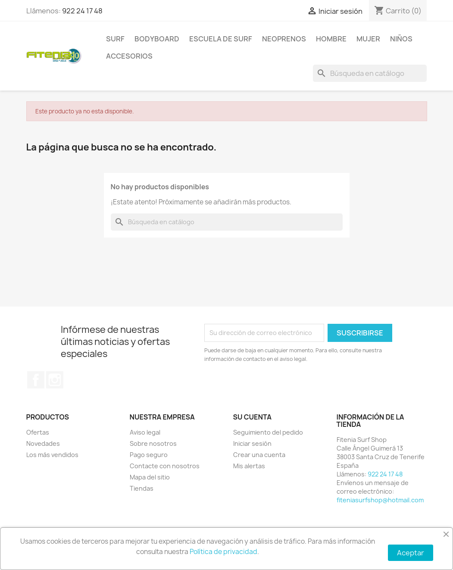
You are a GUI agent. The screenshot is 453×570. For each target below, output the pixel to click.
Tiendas (141, 488)
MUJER (368, 39)
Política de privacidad (223, 551)
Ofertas (37, 432)
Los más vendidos (52, 455)
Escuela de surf (220, 39)
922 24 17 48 (82, 11)
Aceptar (410, 552)
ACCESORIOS (129, 56)
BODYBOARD (156, 39)
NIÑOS (401, 39)
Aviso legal (145, 432)
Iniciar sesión (252, 443)
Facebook (35, 379)
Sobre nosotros (153, 443)
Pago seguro (149, 455)
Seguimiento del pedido (268, 432)
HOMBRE (331, 39)
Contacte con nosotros (165, 466)
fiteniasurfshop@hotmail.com (380, 500)
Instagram (54, 379)
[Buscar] (370, 73)
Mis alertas (249, 466)
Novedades (43, 443)
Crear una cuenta (259, 455)
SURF (115, 39)
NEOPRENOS (284, 39)
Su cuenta (252, 417)
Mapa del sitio (150, 477)
